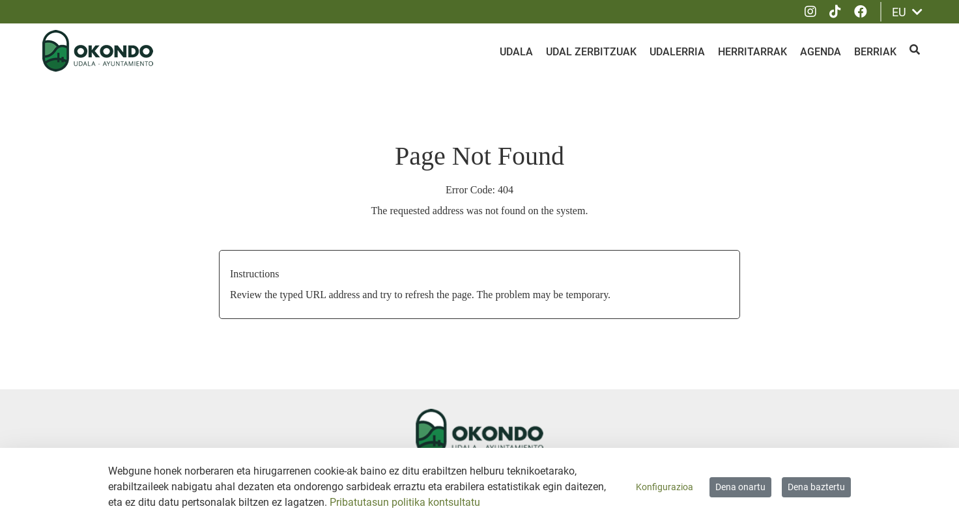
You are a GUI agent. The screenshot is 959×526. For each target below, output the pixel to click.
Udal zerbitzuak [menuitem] (591, 52)
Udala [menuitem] (516, 52)
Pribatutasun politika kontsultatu (405, 502)
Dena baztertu (816, 487)
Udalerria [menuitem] (677, 52)
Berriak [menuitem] (875, 52)
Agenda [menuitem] (820, 52)
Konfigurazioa (664, 487)
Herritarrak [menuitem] (752, 52)
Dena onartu (740, 487)
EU (907, 12)
